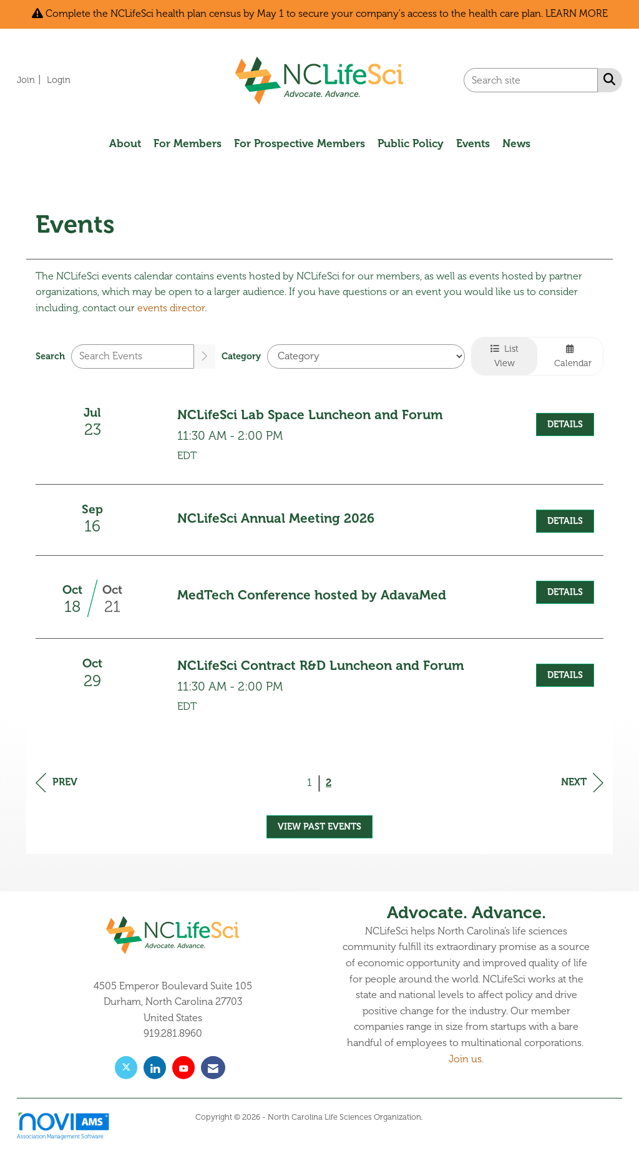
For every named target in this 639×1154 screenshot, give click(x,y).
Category (241, 356)
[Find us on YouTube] (183, 1067)
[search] (204, 356)
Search (50, 356)
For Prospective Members (299, 143)
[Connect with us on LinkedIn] (155, 1067)
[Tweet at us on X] (126, 1067)
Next (582, 782)
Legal (434, 1117)
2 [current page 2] (328, 782)
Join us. (466, 1059)
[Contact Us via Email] (213, 1067)
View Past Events (319, 827)
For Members (188, 143)
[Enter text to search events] (132, 356)
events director (171, 308)
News (516, 143)
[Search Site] (607, 79)
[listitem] (30, 79)
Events (473, 143)
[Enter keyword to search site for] (531, 80)
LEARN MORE (576, 13)
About (125, 143)
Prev (56, 782)
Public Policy (411, 143)
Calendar (570, 356)
